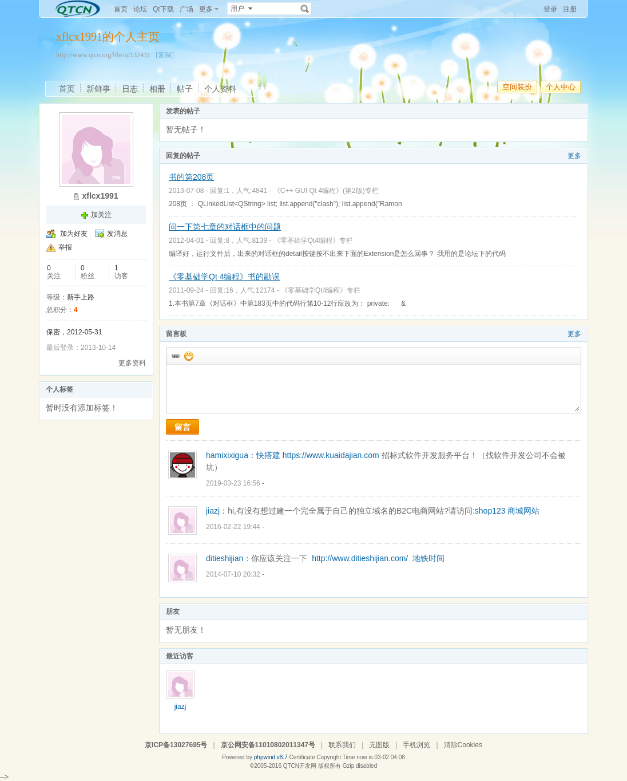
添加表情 (188, 355)
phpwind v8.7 (271, 757)
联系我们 (342, 745)
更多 (574, 156)
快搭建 (268, 455)
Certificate (302, 757)
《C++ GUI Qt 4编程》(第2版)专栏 (326, 191)
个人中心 (561, 86)
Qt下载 (163, 9)
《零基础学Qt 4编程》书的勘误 (224, 276)
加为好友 (74, 234)
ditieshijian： (228, 558)
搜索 (305, 8)
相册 (157, 88)
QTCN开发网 (299, 766)
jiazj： (217, 510)
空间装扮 (517, 86)
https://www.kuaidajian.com (331, 455)
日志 (130, 88)
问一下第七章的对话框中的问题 (225, 226)
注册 (570, 9)
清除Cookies (463, 745)
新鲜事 (98, 88)
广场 (186, 9)
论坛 (140, 9)
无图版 (379, 745)
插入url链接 (175, 355)
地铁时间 (428, 558)
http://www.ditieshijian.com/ (360, 558)
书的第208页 (191, 177)
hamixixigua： (231, 455)
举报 (65, 247)
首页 (121, 9)
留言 (182, 427)
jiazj (180, 707)
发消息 (117, 234)
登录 (550, 9)
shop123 (490, 510)
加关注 (101, 215)
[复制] (165, 55)
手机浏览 (416, 745)
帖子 (185, 88)
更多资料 (132, 363)
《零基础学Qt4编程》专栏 (313, 240)
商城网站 (523, 510)
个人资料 (220, 88)
